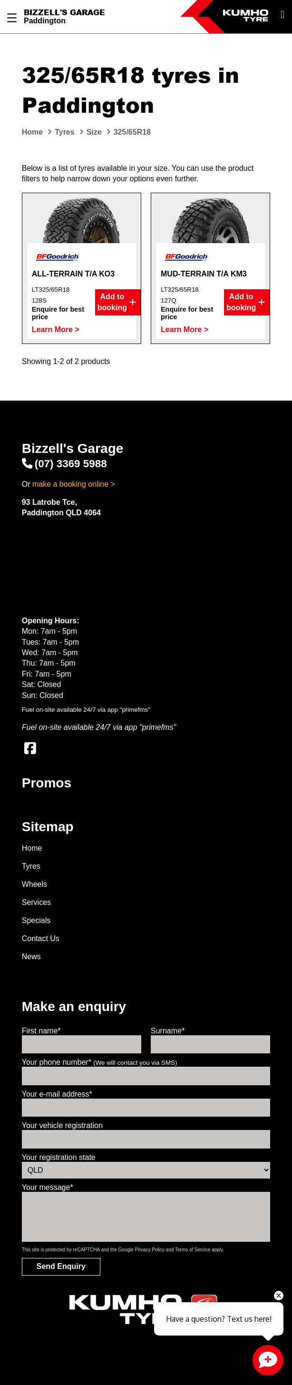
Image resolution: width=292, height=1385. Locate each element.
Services (36, 902)
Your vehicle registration (62, 1125)
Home (32, 848)
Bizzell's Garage (64, 12)
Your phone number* (99, 1062)
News (31, 957)
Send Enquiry (61, 1266)
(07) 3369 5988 (64, 464)
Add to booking (116, 302)
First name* (41, 1031)
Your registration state (59, 1157)
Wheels (34, 884)
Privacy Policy (150, 1249)
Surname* (168, 1031)
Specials (36, 920)
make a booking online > (73, 484)
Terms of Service (192, 1249)
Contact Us (40, 938)
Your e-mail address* (57, 1094)
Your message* (47, 1187)
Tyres (31, 866)
